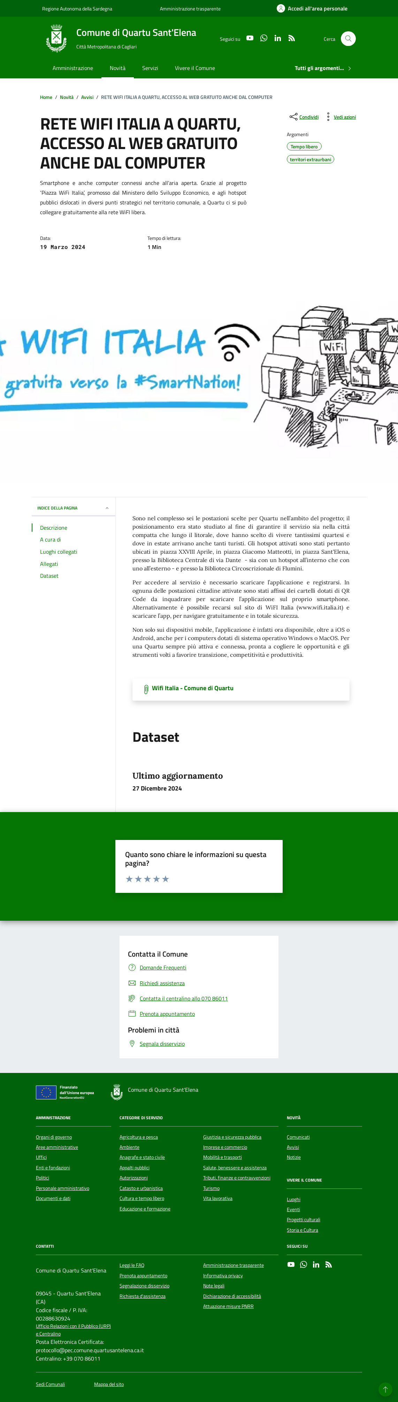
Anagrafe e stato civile (142, 1157)
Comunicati (298, 1137)
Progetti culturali (303, 1219)
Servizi (150, 68)
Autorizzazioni (134, 1178)
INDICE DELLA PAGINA (73, 508)
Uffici (41, 1157)
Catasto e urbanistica (141, 1188)
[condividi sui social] (303, 116)
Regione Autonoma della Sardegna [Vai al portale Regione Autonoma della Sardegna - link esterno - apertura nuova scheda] (77, 8)
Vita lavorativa (217, 1198)
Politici (42, 1178)
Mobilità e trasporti (222, 1157)
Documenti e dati (53, 1198)
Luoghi (293, 1199)
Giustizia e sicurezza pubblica (232, 1137)
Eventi (293, 1209)
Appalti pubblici (135, 1167)
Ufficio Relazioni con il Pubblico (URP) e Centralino (73, 1330)
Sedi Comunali (50, 1384)
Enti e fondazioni (53, 1167)
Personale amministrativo (62, 1188)
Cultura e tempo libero (142, 1198)
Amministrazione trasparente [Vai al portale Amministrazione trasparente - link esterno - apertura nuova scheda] (190, 8)
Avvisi (293, 1147)
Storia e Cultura (302, 1230)
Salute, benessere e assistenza (235, 1167)
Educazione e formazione (145, 1209)
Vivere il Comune (195, 68)
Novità (117, 68)
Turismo (211, 1188)
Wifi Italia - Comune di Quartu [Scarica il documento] (193, 688)
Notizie (294, 1157)
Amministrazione (73, 68)
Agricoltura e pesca (139, 1137)
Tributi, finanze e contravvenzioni (236, 1178)
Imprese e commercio (225, 1147)
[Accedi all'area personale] (312, 8)
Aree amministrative (57, 1147)
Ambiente (129, 1147)
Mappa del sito (109, 1384)
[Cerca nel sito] (348, 38)
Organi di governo (54, 1137)
